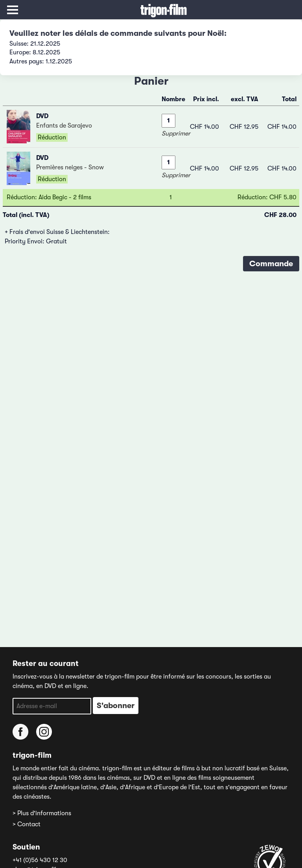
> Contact (27, 824)
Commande (271, 263)
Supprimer (176, 133)
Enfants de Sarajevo (64, 125)
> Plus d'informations (42, 813)
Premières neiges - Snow (70, 167)
